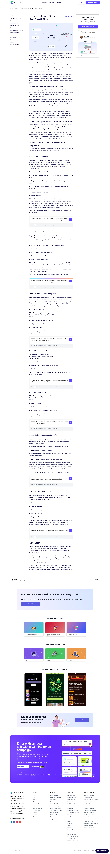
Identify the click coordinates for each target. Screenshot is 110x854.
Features (35, 799)
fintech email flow (25, 8)
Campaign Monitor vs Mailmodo (91, 823)
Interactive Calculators (72, 836)
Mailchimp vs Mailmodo (89, 795)
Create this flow (68, 16)
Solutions (35, 816)
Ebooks (69, 821)
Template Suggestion (55, 819)
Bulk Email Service (54, 812)
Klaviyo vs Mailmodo (88, 801)
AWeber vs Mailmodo (88, 821)
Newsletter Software (55, 816)
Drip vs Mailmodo (88, 816)
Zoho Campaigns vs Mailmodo (91, 810)
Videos (69, 825)
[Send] (70, 219)
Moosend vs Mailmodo (89, 812)
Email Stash (70, 808)
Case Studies (70, 816)
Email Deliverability (54, 806)
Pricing (34, 795)
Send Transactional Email (56, 810)
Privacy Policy (87, 850)
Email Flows (70, 801)
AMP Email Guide (71, 795)
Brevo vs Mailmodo (88, 806)
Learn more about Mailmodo (87, 56)
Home (11, 8)
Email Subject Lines (71, 803)
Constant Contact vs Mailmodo (91, 799)
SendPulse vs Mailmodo (89, 814)
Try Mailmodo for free (88, 26)
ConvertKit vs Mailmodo (89, 827)
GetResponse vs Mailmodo (90, 819)
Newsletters (70, 827)
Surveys (52, 801)
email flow (17, 8)
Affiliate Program (37, 806)
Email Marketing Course (72, 810)
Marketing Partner (37, 803)
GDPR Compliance (37, 808)
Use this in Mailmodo (30, 604)
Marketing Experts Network (73, 834)
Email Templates (71, 799)
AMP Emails (53, 799)
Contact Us (35, 812)
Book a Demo (36, 810)
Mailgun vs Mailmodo (88, 825)
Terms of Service (76, 850)
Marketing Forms (71, 832)
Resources (70, 792)
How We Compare (89, 792)
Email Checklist (70, 806)
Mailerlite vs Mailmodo (89, 803)
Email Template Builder (55, 808)
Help (34, 797)
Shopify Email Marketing (55, 803)
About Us (35, 801)
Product (52, 792)
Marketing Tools (71, 829)
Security (35, 814)
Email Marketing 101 (71, 797)
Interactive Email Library (72, 840)
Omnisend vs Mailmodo (89, 808)
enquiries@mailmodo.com (17, 818)
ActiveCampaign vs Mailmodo (90, 797)
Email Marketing (54, 795)
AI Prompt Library (71, 838)
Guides (69, 819)
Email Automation (54, 814)
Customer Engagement (55, 797)
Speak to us (82, 719)
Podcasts (69, 823)
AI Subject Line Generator (73, 812)
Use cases (69, 814)
